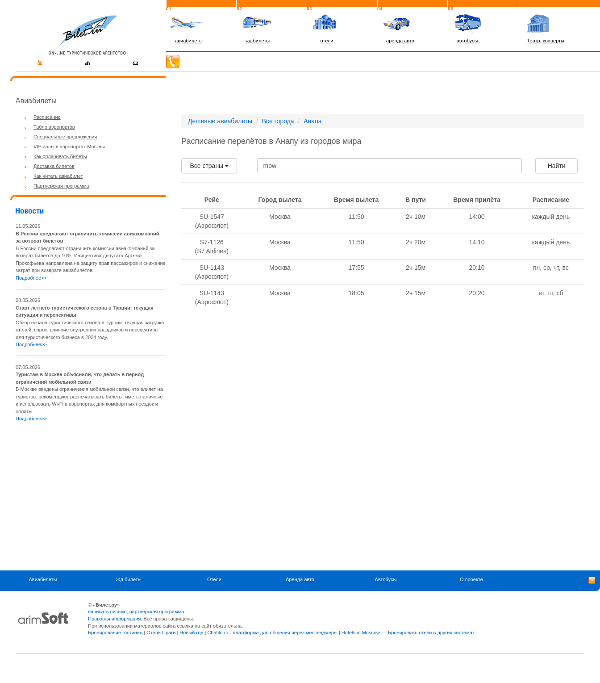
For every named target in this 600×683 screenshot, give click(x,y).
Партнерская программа (61, 186)
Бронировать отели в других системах (431, 632)
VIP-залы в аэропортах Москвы (69, 146)
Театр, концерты (545, 40)
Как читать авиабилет (58, 176)
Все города (278, 121)
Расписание (47, 117)
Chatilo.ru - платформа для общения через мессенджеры (272, 632)
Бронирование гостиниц (115, 632)
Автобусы (386, 579)
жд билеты (258, 40)
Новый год (191, 632)
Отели (214, 579)
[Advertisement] (91, 500)
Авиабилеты (43, 579)
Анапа (312, 121)
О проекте (471, 579)
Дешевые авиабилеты (220, 121)
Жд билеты (128, 579)
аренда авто (400, 40)
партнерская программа (156, 611)
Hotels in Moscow (361, 632)
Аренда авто (300, 579)
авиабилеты (189, 40)
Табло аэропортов (54, 127)
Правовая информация (114, 618)
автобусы (467, 40)
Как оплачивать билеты (60, 156)
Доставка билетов (54, 166)
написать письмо (107, 611)
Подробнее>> (31, 278)
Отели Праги (160, 632)
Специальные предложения (65, 136)
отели (326, 40)
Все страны (209, 165)
